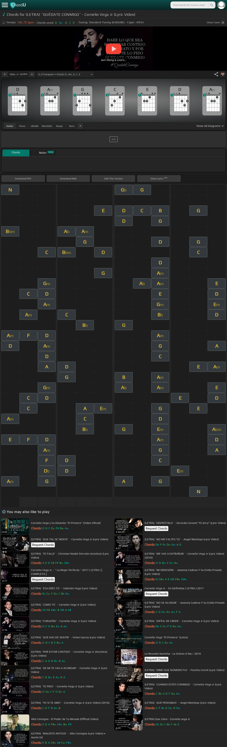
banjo (59, 126)
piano (22, 126)
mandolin (47, 126)
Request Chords (156, 528)
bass (72, 126)
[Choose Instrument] (80, 126)
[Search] (211, 5)
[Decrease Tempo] (5, 74)
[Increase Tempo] (32, 74)
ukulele (34, 126)
